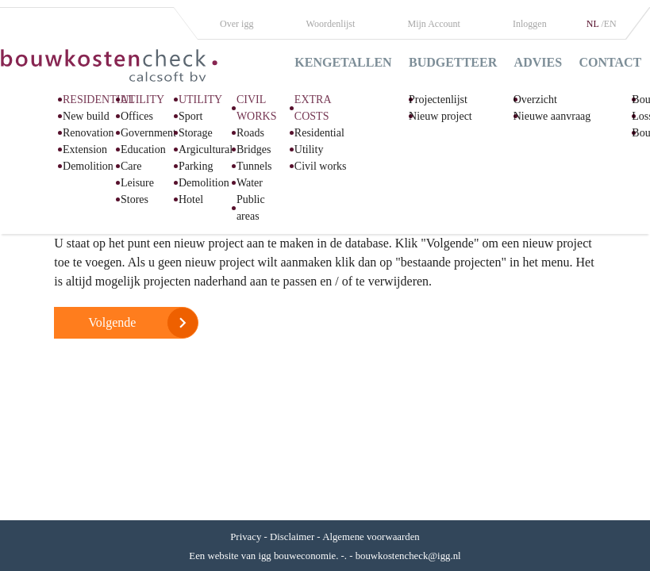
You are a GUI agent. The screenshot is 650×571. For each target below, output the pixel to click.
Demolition (88, 166)
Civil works (320, 166)
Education (143, 149)
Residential (319, 133)
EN (610, 23)
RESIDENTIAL (99, 99)
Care (131, 166)
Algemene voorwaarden (371, 536)
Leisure (137, 183)
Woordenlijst (331, 23)
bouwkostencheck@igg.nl (408, 555)
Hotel (191, 199)
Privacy (245, 536)
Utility (309, 149)
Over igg (236, 23)
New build (86, 116)
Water (250, 183)
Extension (85, 149)
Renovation (88, 133)
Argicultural (206, 149)
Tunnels (254, 166)
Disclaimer (292, 536)
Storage (196, 133)
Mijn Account (434, 23)
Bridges (254, 149)
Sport (190, 116)
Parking (196, 166)
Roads (250, 133)
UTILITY (142, 99)
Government (148, 133)
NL (594, 23)
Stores (134, 199)
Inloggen (530, 23)
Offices (137, 116)
